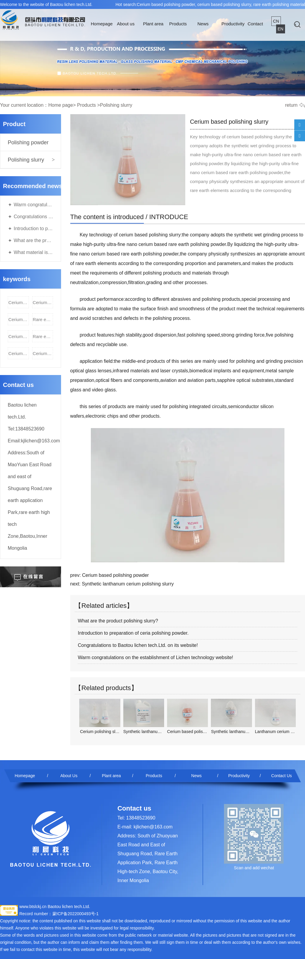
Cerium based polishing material (18, 319)
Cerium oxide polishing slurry (18, 336)
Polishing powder (28, 142)
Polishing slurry (26, 160)
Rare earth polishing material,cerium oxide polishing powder (43, 319)
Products (178, 23)
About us (125, 23)
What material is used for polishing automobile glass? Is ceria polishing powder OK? (33, 252)
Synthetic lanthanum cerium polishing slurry (128, 583)
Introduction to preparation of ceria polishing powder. (33, 228)
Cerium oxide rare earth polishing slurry (43, 353)
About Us (68, 775)
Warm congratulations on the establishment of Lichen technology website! (33, 204)
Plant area (153, 23)
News (203, 23)
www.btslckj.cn (32, 906)
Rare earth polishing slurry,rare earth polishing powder (43, 336)
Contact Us (281, 775)
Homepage (102, 23)
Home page (60, 105)
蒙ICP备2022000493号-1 (75, 913)
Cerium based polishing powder (18, 302)
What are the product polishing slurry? (33, 240)
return (291, 105)
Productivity (233, 23)
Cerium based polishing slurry (43, 302)
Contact (255, 23)
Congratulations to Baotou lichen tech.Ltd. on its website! (33, 216)
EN (280, 29)
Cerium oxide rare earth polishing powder (18, 353)
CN (276, 21)
